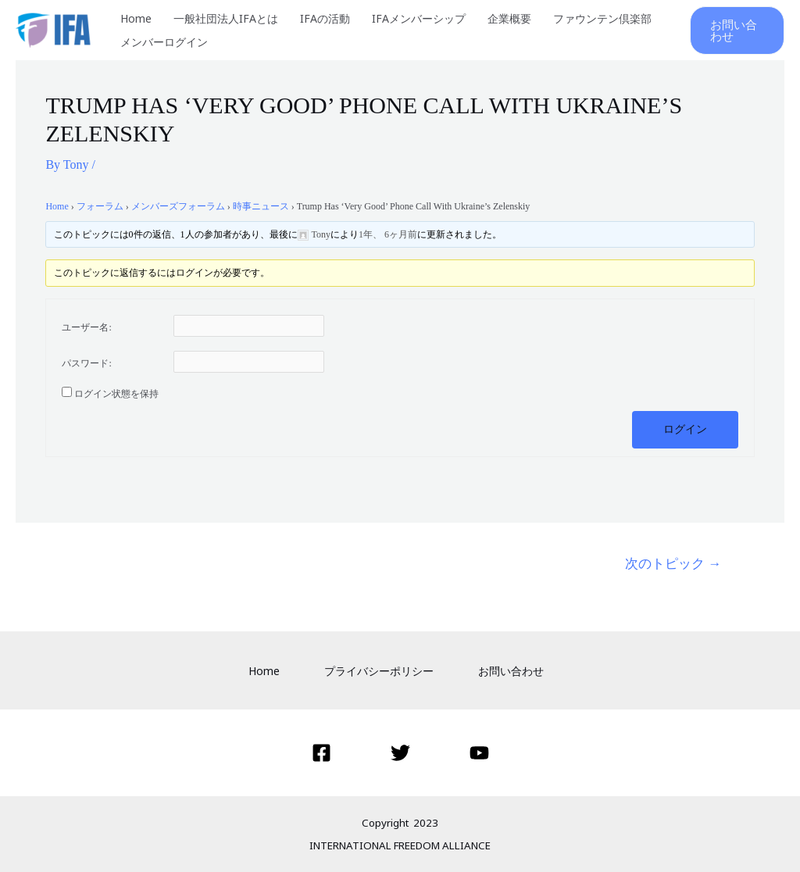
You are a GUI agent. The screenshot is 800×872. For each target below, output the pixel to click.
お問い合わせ (511, 670)
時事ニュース (261, 206)
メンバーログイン (164, 41)
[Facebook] (321, 753)
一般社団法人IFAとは (225, 18)
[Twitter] (400, 753)
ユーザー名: (86, 327)
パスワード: (86, 363)
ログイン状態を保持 (116, 393)
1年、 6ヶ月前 (388, 234)
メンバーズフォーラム (178, 206)
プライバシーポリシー (379, 670)
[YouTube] (479, 753)
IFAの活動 (325, 18)
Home (136, 18)
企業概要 (509, 18)
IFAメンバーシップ (419, 18)
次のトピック (673, 563)
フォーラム (100, 206)
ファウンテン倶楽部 (602, 18)
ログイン (685, 429)
